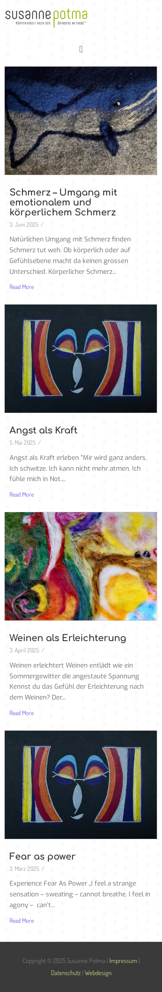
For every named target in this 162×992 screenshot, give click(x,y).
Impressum (123, 961)
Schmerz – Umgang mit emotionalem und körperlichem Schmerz (63, 202)
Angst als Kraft (43, 430)
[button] (81, 48)
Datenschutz (66, 973)
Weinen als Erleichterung (68, 638)
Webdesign (98, 973)
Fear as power (43, 856)
